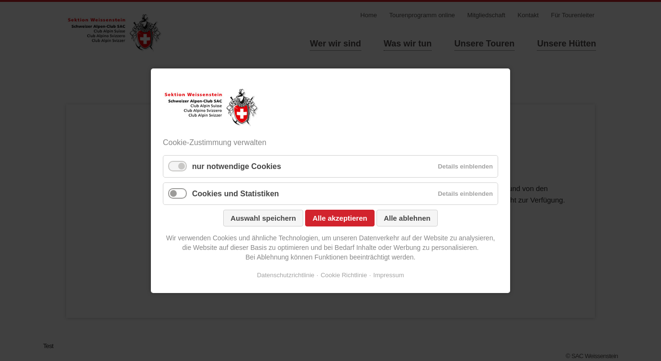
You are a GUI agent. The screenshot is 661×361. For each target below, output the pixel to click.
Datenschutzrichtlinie (285, 275)
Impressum (388, 275)
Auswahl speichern (263, 218)
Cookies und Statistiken (235, 194)
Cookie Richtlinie (343, 275)
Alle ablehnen (407, 218)
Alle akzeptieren (339, 218)
